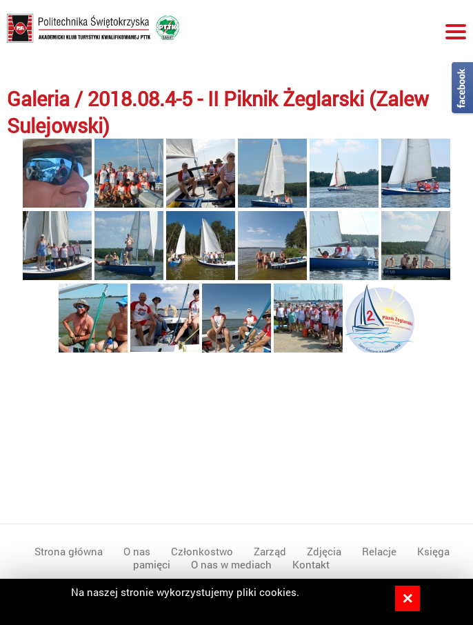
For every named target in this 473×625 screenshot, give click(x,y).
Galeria (38, 98)
